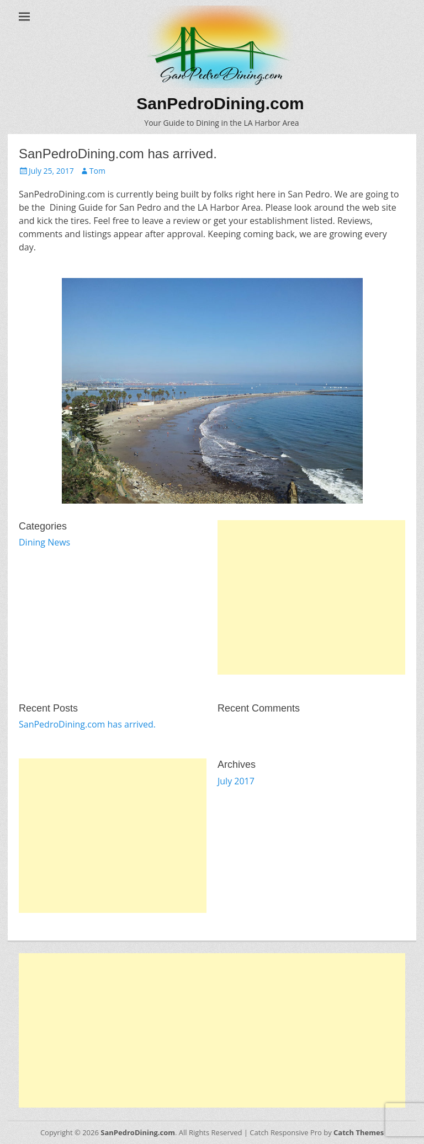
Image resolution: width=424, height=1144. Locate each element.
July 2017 (236, 781)
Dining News (44, 542)
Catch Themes (358, 1132)
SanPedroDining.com (220, 103)
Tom (97, 170)
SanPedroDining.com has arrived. (87, 724)
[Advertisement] (311, 597)
